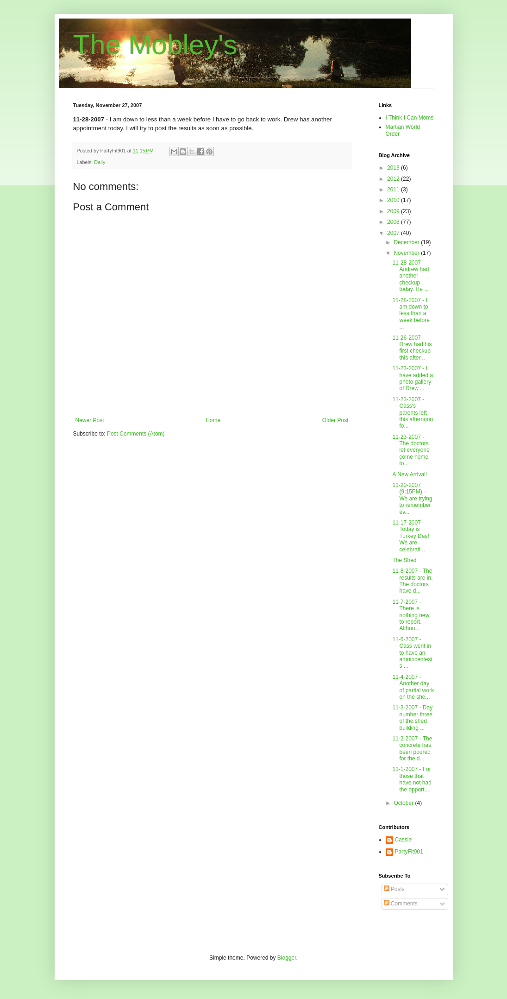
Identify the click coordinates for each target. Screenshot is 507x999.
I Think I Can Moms (410, 117)
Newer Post (89, 420)
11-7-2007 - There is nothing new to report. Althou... (410, 615)
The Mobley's (155, 44)
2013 (394, 167)
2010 (394, 200)
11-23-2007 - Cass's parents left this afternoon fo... (412, 413)
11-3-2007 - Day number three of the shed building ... (412, 717)
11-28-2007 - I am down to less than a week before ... (410, 313)
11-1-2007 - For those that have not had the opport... (411, 779)
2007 (394, 233)
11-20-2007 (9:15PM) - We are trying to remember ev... (412, 498)
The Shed (404, 560)
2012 (394, 179)
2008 (394, 222)
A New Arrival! (409, 474)
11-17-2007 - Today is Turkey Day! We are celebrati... (410, 536)
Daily (99, 162)
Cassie (403, 839)
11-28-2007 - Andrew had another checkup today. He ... (410, 276)
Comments (401, 903)
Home (213, 420)
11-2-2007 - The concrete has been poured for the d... (412, 748)
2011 (394, 189)
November (407, 253)
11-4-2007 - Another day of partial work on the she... (413, 687)
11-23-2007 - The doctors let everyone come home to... (410, 450)
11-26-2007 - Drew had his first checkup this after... (412, 348)
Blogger (286, 958)
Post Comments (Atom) (136, 433)
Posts (394, 889)
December (407, 242)
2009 (394, 211)
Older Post (335, 420)
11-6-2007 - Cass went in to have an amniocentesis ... (412, 653)
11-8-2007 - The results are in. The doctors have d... (412, 581)
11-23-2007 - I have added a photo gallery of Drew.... (412, 378)
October (404, 803)
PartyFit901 (409, 851)
